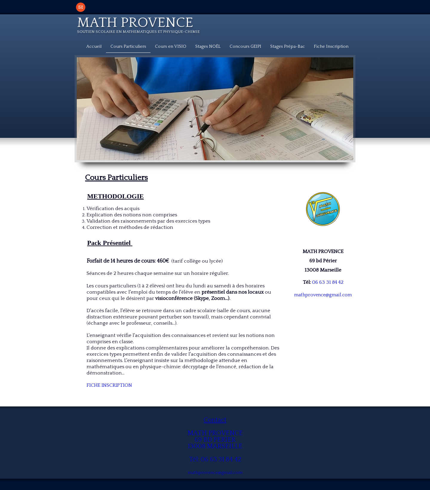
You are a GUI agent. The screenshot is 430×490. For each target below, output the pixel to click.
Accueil (94, 46)
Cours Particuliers (128, 46)
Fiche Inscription (331, 46)
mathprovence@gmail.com (323, 295)
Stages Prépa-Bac (287, 46)
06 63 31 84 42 (327, 282)
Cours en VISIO (170, 46)
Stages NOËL (208, 46)
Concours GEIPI (245, 46)
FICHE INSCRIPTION (109, 385)
